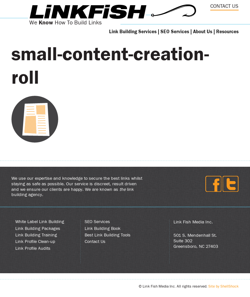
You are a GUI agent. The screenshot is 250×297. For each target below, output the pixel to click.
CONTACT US (224, 6)
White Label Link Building (39, 221)
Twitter (231, 184)
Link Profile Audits (32, 248)
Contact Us (95, 241)
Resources (227, 32)
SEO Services (174, 32)
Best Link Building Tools (108, 235)
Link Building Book (102, 228)
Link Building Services (133, 32)
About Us (202, 32)
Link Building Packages (37, 228)
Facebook (213, 184)
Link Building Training (36, 235)
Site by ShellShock (223, 286)
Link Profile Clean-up (35, 241)
